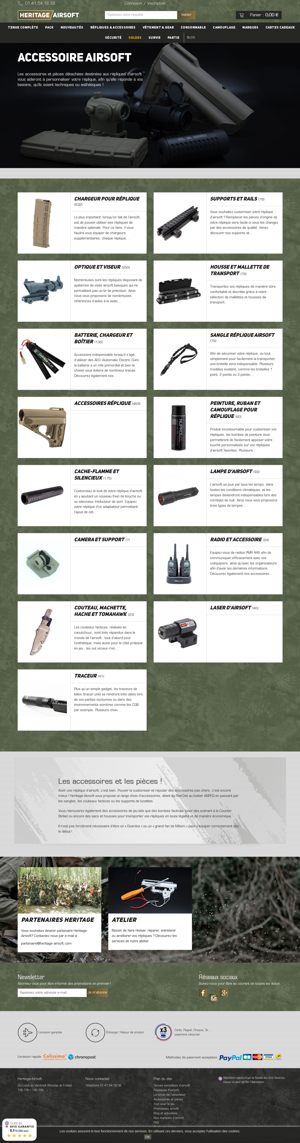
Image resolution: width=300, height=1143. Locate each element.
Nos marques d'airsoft (169, 1118)
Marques (250, 27)
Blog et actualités (165, 1113)
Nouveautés (72, 27)
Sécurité (113, 37)
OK (147, 1137)
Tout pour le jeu (164, 1104)
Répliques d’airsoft (166, 1090)
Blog (191, 37)
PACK (49, 27)
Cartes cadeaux (280, 27)
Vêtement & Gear (158, 27)
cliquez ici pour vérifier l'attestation (243, 1082)
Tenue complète (23, 27)
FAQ (156, 1122)
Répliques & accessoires (113, 27)
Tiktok (213, 996)
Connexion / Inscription (145, 4)
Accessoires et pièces (168, 1099)
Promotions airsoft (166, 1109)
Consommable (193, 27)
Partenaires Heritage (57, 920)
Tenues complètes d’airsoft (172, 1085)
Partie (173, 37)
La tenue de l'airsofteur (169, 1095)
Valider (186, 15)
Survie (154, 37)
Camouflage (224, 27)
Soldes (135, 37)
